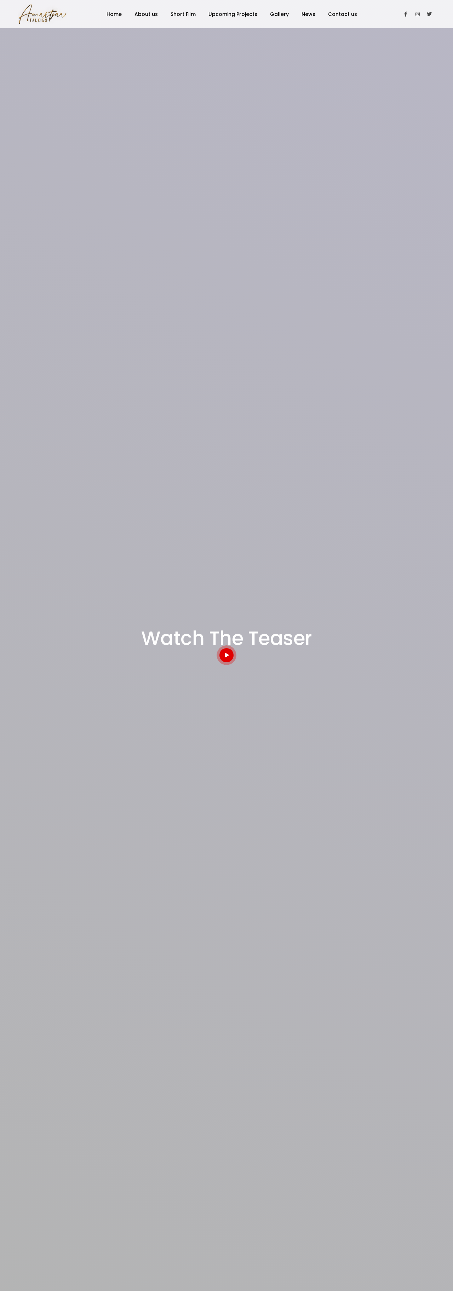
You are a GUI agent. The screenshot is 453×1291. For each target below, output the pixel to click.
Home (114, 14)
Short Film (183, 14)
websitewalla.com (407, 1273)
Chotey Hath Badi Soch (285, 1203)
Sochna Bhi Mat (226, 1044)
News (308, 14)
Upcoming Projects (232, 14)
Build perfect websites (88, 1044)
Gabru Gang (272, 1164)
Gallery (279, 14)
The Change (273, 1177)
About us (146, 14)
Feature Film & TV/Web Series (88, 786)
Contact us (342, 14)
